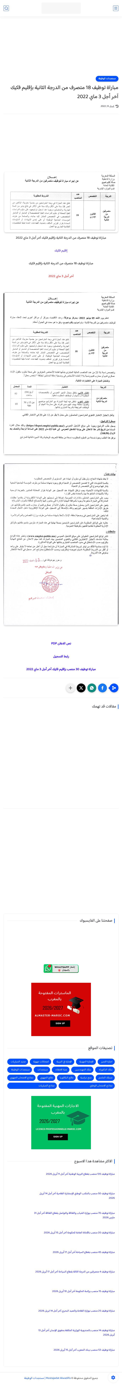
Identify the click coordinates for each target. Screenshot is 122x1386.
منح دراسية (86, 1078)
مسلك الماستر (105, 1078)
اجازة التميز (106, 1062)
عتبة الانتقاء (61, 1070)
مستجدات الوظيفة (107, 79)
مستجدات (42, 1070)
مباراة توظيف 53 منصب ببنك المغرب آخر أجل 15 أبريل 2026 (84, 1350)
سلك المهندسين (83, 1070)
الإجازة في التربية (64, 1062)
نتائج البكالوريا (66, 1078)
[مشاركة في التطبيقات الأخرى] (70, 687)
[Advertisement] (61, 48)
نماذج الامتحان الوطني (101, 1086)
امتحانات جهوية (41, 1062)
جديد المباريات (18, 1062)
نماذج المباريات (47, 1086)
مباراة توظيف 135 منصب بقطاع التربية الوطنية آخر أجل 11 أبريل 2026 (80, 1174)
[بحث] (6, 8)
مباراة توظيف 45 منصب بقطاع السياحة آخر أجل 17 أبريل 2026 (84, 1252)
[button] (102, 687)
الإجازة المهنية (86, 1062)
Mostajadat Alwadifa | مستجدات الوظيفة (47, 1378)
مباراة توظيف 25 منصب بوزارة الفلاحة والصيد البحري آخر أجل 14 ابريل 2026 (76, 1311)
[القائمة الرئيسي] (115, 8)
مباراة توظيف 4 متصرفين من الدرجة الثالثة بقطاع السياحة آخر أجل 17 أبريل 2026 (75, 1272)
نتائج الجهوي (46, 1078)
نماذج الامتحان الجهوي (21, 1078)
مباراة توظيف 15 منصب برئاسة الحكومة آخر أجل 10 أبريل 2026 (83, 1291)
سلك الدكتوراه (105, 1070)
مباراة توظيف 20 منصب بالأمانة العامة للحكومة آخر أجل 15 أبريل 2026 (79, 1232)
